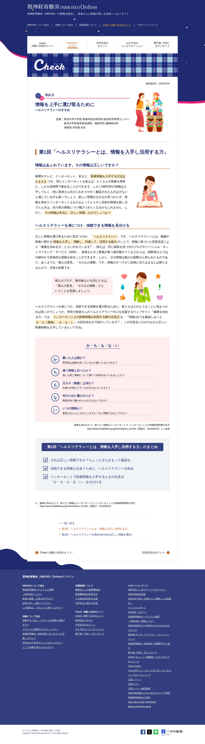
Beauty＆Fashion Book (139, 707)
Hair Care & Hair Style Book (142, 702)
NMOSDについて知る (38, 25)
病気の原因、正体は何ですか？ (38, 599)
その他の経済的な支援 (86, 599)
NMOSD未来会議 (136, 594)
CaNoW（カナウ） (137, 612)
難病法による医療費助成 (87, 590)
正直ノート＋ (135, 680)
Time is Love (134, 666)
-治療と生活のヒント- (56, 553)
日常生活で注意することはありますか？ (42, 643)
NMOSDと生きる (84, 620)
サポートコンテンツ (148, 25)
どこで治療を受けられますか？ (38, 647)
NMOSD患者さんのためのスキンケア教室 (149, 693)
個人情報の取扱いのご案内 (50, 731)
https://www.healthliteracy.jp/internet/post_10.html (111, 429)
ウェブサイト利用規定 (30, 731)
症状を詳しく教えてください (37, 603)
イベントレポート (137, 608)
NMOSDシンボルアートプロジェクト (147, 590)
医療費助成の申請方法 (86, 594)
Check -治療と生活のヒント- (117, 25)
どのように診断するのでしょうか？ (40, 629)
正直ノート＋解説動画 (139, 689)
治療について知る (64, 25)
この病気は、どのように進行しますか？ (42, 608)
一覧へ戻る (68, 523)
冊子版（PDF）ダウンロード (89, 634)
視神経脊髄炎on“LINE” (139, 698)
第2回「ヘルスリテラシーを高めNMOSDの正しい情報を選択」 (98, 534)
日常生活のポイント (153, 553)
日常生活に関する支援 (86, 603)
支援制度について (88, 25)
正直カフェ (133, 684)
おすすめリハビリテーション (89, 629)
